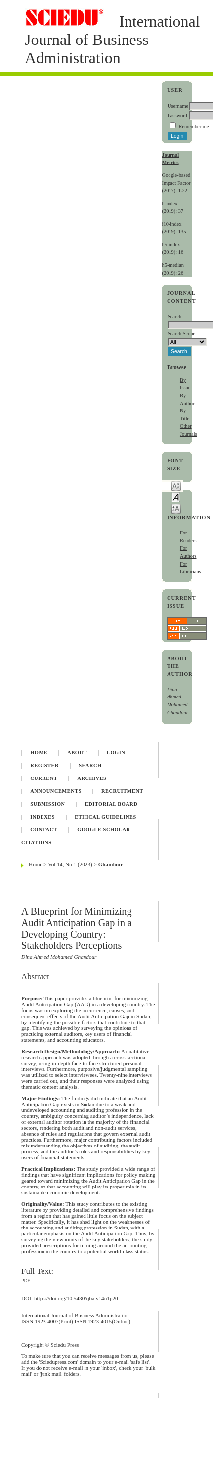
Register (44, 765)
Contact (43, 829)
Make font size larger (176, 508)
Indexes (42, 816)
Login (116, 752)
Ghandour (110, 864)
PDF (25, 1280)
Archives (91, 778)
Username (178, 106)
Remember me (194, 126)
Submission (47, 804)
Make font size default (176, 496)
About (77, 752)
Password (177, 115)
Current (43, 778)
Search (90, 765)
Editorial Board (111, 804)
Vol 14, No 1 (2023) (70, 864)
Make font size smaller (176, 485)
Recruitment (122, 791)
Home (38, 752)
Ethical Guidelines (105, 816)
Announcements (56, 791)
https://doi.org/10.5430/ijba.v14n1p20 (76, 1298)
